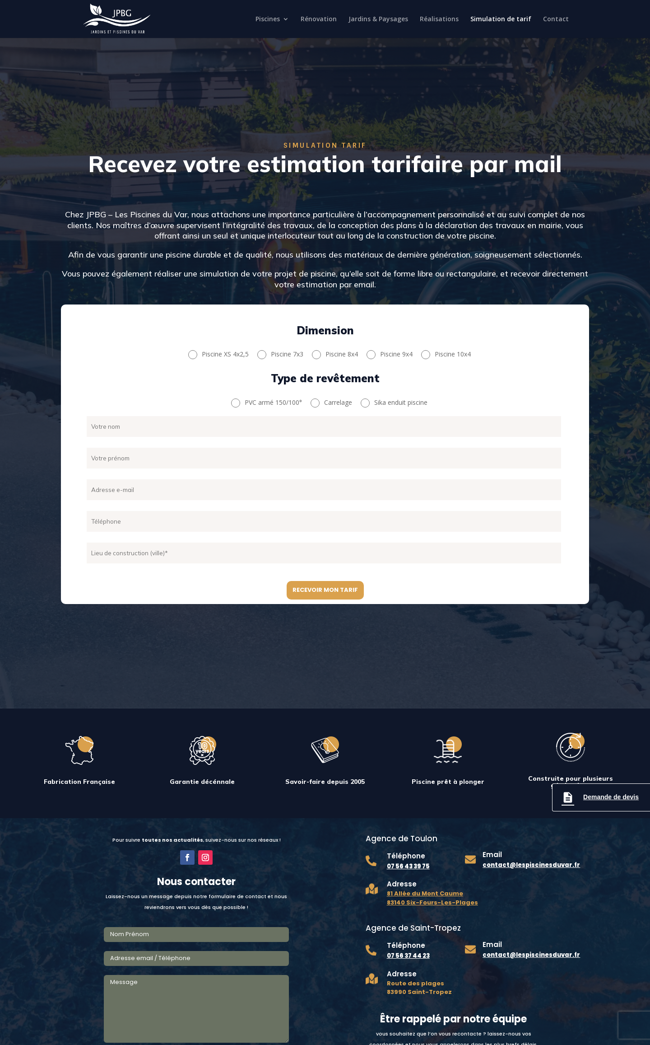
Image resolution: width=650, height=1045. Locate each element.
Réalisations (439, 19)
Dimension (325, 331)
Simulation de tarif (500, 19)
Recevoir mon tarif (325, 590)
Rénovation (319, 19)
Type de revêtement (325, 379)
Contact (556, 19)
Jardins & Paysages (378, 19)
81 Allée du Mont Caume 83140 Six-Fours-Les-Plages (432, 898)
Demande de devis (600, 797)
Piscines (267, 19)
